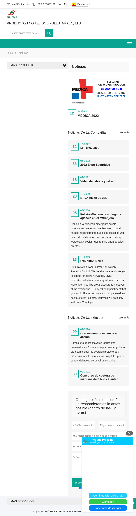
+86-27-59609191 (45, 4)
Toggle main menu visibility (129, 42)
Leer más (124, 132)
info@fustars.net (20, 4)
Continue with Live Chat (107, 495)
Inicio (10, 52)
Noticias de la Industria (85, 317)
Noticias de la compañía (87, 132)
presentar (80, 482)
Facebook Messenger (108, 508)
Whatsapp (108, 501)
